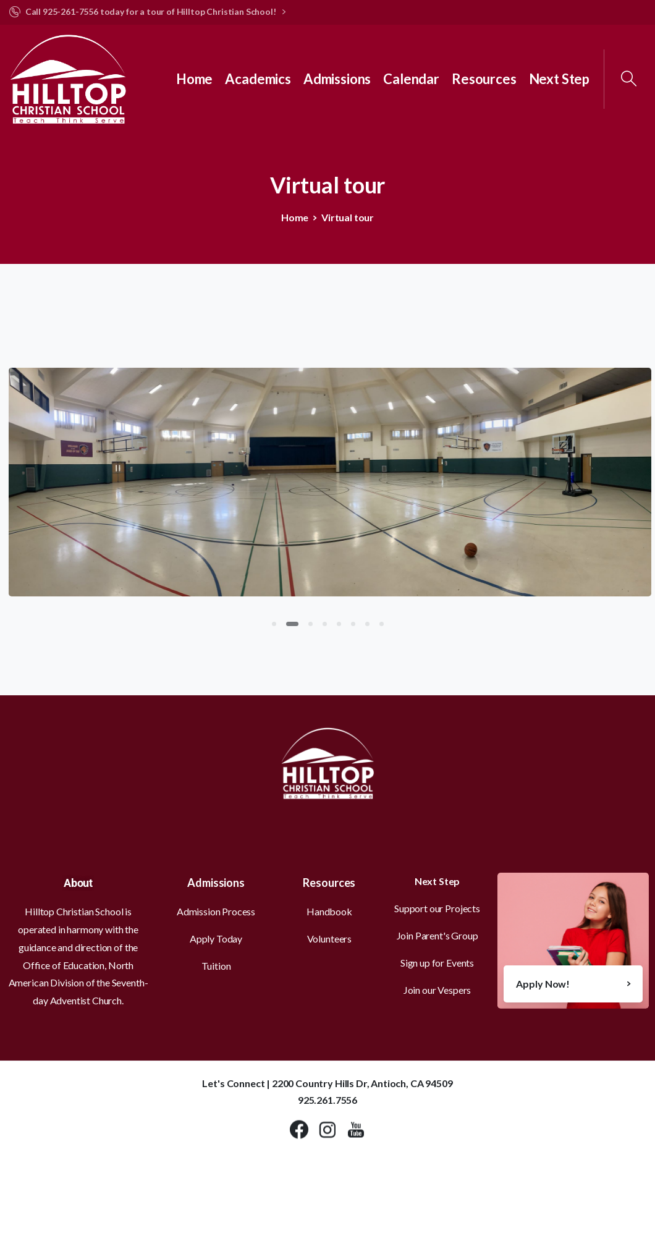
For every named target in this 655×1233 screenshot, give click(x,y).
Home (294, 217)
